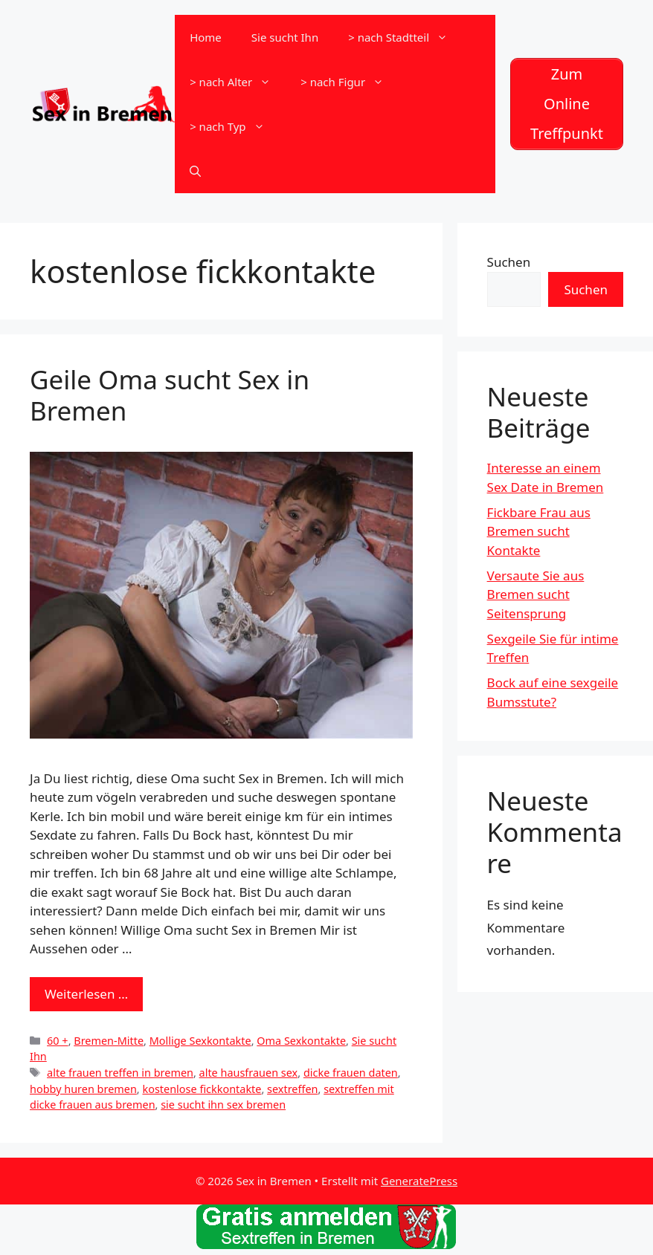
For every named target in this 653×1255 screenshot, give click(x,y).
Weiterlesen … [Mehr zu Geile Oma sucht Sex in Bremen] (86, 993)
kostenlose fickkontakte (201, 1089)
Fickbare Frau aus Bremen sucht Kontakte (539, 531)
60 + (57, 1041)
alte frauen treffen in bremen (120, 1073)
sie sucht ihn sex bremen (223, 1104)
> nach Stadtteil (405, 37)
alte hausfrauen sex (248, 1073)
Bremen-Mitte (109, 1041)
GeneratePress (419, 1180)
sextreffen (292, 1089)
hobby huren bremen (83, 1089)
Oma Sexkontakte (301, 1041)
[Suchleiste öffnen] (195, 171)
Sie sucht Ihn (284, 37)
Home (206, 37)
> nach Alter (238, 81)
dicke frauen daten (350, 1073)
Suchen (509, 261)
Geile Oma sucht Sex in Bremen (169, 395)
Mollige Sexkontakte (200, 1041)
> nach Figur (349, 81)
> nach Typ (234, 126)
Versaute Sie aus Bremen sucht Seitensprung (536, 594)
